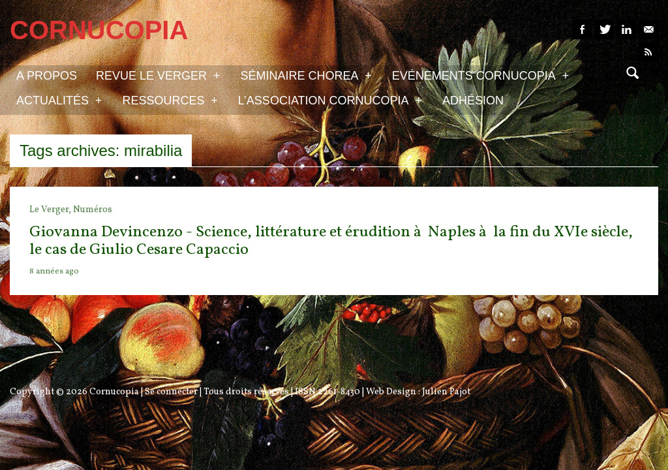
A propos (46, 75)
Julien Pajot (446, 392)
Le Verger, (51, 210)
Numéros (92, 210)
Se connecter (171, 392)
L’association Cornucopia (330, 100)
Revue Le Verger (158, 75)
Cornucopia (114, 392)
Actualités (59, 100)
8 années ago (54, 271)
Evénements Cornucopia (480, 75)
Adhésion (473, 100)
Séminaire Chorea (305, 75)
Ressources (169, 100)
